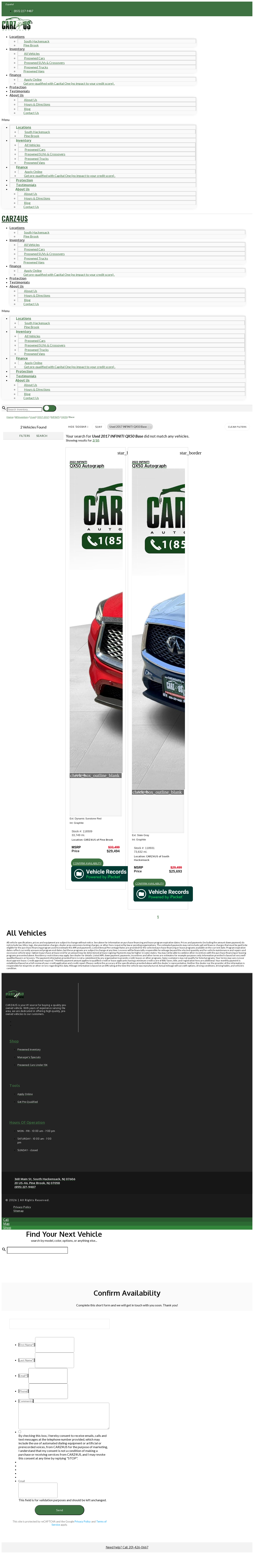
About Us (17, 95)
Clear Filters (237, 426)
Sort (98, 426)
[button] (99, 120)
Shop (14, 1041)
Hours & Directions (37, 104)
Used (33, 417)
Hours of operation (27, 1122)
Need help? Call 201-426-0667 (127, 1547)
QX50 (64, 417)
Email (21, 1481)
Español (10, 4)
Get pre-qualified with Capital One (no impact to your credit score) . (69, 83)
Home (10, 417)
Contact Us (31, 113)
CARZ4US (15, 218)
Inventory (17, 49)
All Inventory (21, 417)
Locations (17, 37)
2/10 (95, 440)
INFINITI (55, 417)
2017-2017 (43, 417)
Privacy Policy (83, 1521)
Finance (15, 75)
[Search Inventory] (24, 409)
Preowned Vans (33, 71)
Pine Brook (31, 45)
